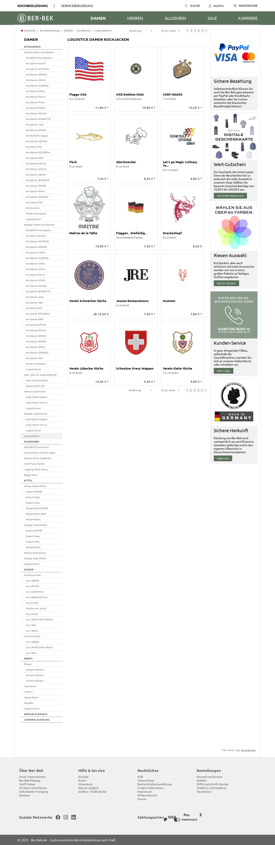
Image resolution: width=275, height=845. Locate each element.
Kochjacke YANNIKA (37, 196)
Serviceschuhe (32, 636)
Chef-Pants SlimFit (34, 463)
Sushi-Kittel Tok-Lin (36, 402)
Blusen (28, 664)
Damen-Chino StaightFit (37, 458)
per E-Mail (223, 370)
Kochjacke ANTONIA (37, 68)
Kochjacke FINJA (35, 102)
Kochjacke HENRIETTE (38, 119)
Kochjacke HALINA (36, 113)
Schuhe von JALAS (36, 608)
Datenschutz (146, 780)
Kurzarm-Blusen (35, 675)
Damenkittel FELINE (37, 508)
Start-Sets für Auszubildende (40, 374)
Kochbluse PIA (34, 146)
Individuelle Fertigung (33, 791)
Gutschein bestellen (230, 195)
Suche (192, 6)
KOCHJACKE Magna (37, 135)
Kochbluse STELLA (36, 169)
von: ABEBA (32, 580)
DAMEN (98, 18)
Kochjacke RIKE (34, 157)
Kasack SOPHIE (34, 491)
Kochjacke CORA (35, 91)
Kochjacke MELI (34, 302)
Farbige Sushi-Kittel (35, 558)
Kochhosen (31, 441)
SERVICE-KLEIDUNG (35, 714)
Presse (142, 799)
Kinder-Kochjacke (36, 213)
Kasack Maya (33, 497)
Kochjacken (84, 30)
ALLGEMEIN (175, 18)
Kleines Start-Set (35, 385)
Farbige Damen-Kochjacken (39, 224)
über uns (223, 458)
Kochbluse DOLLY (36, 96)
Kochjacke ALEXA (36, 63)
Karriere (247, 18)
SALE (212, 18)
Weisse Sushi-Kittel (35, 391)
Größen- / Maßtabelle (92, 791)
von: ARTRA (32, 586)
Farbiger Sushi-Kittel (35, 413)
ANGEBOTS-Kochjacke (38, 230)
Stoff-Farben (27, 784)
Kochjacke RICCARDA (38, 152)
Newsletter (204, 791)
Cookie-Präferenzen (150, 788)
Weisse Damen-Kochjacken (39, 52)
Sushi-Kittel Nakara (36, 397)
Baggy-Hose (31, 474)
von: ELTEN (32, 602)
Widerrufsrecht (147, 795)
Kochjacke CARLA (36, 80)
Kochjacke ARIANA (36, 74)
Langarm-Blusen (35, 669)
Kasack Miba (32, 502)
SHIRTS (28, 658)
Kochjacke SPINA (35, 191)
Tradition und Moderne (211, 788)
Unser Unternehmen (32, 776)
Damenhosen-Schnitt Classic (40, 452)
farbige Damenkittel (35, 525)
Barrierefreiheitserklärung (155, 784)
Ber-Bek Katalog (29, 780)
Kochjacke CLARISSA (37, 85)
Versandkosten (248, 750)
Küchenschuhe (32, 575)
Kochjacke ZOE (34, 202)
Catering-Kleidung (36, 719)
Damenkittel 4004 (36, 513)
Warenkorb (85, 784)
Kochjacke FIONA (35, 107)
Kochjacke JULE (34, 124)
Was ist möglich (88, 788)
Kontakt (83, 776)
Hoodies (28, 703)
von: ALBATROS (34, 591)
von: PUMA (32, 614)
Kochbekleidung (33, 6)
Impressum (145, 791)
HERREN (135, 18)
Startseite (28, 30)
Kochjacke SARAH (36, 174)
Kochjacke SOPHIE (36, 185)
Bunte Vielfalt (226, 283)
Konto (216, 5)
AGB (140, 776)
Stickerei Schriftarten (33, 788)
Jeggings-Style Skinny (36, 469)
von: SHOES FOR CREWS (39, 619)
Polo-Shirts (30, 686)
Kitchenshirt (33, 207)
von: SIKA (31, 625)
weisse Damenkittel (35, 486)
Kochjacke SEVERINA (37, 180)
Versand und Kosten (209, 776)
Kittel (28, 480)
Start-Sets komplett (37, 380)
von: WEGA (32, 630)
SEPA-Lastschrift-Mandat (212, 784)
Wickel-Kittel (33, 519)
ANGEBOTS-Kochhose (36, 447)
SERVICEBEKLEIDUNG (77, 6)
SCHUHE (29, 569)
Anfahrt (202, 780)
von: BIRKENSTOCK (37, 597)
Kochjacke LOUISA (36, 130)
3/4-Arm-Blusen (35, 680)
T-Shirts (28, 691)
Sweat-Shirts (31, 697)
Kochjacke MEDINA (36, 141)
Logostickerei (103, 30)
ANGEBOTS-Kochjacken (39, 57)
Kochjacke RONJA (36, 163)
